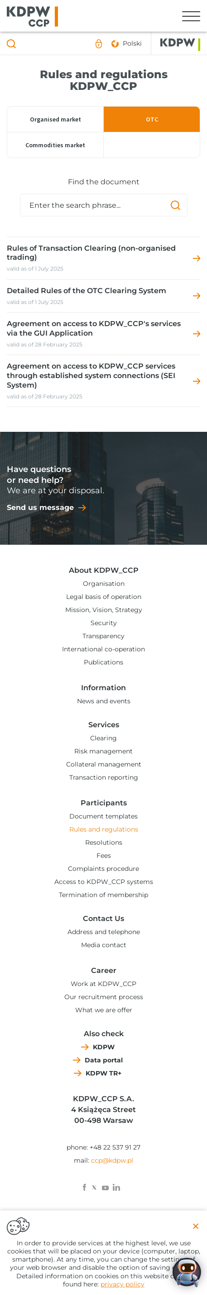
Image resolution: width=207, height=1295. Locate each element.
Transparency (103, 636)
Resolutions (103, 842)
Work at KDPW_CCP (103, 984)
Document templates (103, 816)
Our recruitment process (103, 997)
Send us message (40, 507)
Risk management (103, 751)
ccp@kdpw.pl (112, 1160)
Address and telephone (103, 932)
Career (103, 970)
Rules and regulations (103, 829)
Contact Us (103, 918)
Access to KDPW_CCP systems (103, 882)
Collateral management (103, 764)
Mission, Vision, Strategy (103, 610)
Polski (132, 43)
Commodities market (55, 145)
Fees (103, 855)
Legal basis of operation (103, 597)
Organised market (55, 119)
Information (103, 687)
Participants (104, 803)
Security (104, 623)
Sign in (98, 43)
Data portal (104, 1060)
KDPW (104, 1047)
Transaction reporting (103, 777)
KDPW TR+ (103, 1073)
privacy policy (122, 1284)
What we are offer (103, 1010)
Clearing (103, 738)
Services (103, 724)
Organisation (104, 584)
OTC (152, 119)
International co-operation (103, 649)
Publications (103, 662)
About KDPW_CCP (104, 570)
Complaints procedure (103, 869)
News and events (103, 701)
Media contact (103, 945)
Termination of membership (103, 895)
